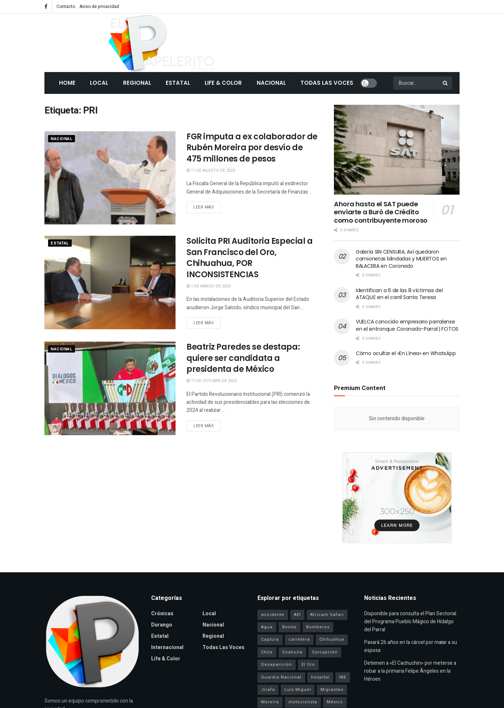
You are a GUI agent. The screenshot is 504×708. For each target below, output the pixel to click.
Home (67, 83)
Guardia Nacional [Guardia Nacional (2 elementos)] (281, 677)
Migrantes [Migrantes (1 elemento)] (331, 690)
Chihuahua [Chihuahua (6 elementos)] (331, 639)
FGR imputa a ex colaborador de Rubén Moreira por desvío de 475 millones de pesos (252, 148)
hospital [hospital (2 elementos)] (320, 677)
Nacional (271, 83)
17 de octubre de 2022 (211, 381)
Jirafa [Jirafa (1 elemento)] (268, 690)
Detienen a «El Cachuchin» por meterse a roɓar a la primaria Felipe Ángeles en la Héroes (410, 671)
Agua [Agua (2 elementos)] (267, 627)
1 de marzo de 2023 (208, 286)
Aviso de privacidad (99, 6)
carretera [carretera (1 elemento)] (299, 639)
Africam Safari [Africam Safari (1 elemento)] (327, 615)
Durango (161, 625)
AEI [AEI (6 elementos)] (297, 615)
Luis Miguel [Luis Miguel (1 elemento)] (297, 690)
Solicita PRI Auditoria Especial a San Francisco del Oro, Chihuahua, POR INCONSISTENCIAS (249, 257)
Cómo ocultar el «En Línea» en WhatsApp (406, 353)
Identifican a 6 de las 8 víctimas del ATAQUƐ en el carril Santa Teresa (399, 294)
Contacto (65, 6)
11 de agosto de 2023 (210, 170)
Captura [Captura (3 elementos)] (270, 639)
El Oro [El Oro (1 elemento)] (308, 664)
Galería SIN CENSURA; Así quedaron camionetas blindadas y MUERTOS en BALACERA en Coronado (401, 259)
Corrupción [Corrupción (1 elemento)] (325, 652)
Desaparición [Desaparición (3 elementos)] (276, 664)
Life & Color (223, 83)
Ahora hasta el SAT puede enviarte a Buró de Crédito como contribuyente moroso (381, 212)
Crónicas (162, 613)
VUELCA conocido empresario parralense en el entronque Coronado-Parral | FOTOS (407, 325)
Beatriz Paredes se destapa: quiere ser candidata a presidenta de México (243, 358)
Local (99, 83)
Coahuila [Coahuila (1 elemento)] (292, 652)
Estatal (178, 83)
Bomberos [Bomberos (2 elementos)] (318, 627)
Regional (137, 83)
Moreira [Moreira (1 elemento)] (270, 702)
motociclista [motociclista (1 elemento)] (302, 702)
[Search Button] (445, 83)
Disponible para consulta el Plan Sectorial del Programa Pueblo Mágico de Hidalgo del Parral (410, 622)
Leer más (203, 207)
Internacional (167, 647)
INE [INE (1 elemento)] (342, 677)
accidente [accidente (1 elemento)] (272, 615)
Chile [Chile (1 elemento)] (267, 652)
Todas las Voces (326, 83)
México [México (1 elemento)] (335, 702)
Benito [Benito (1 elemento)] (289, 627)
